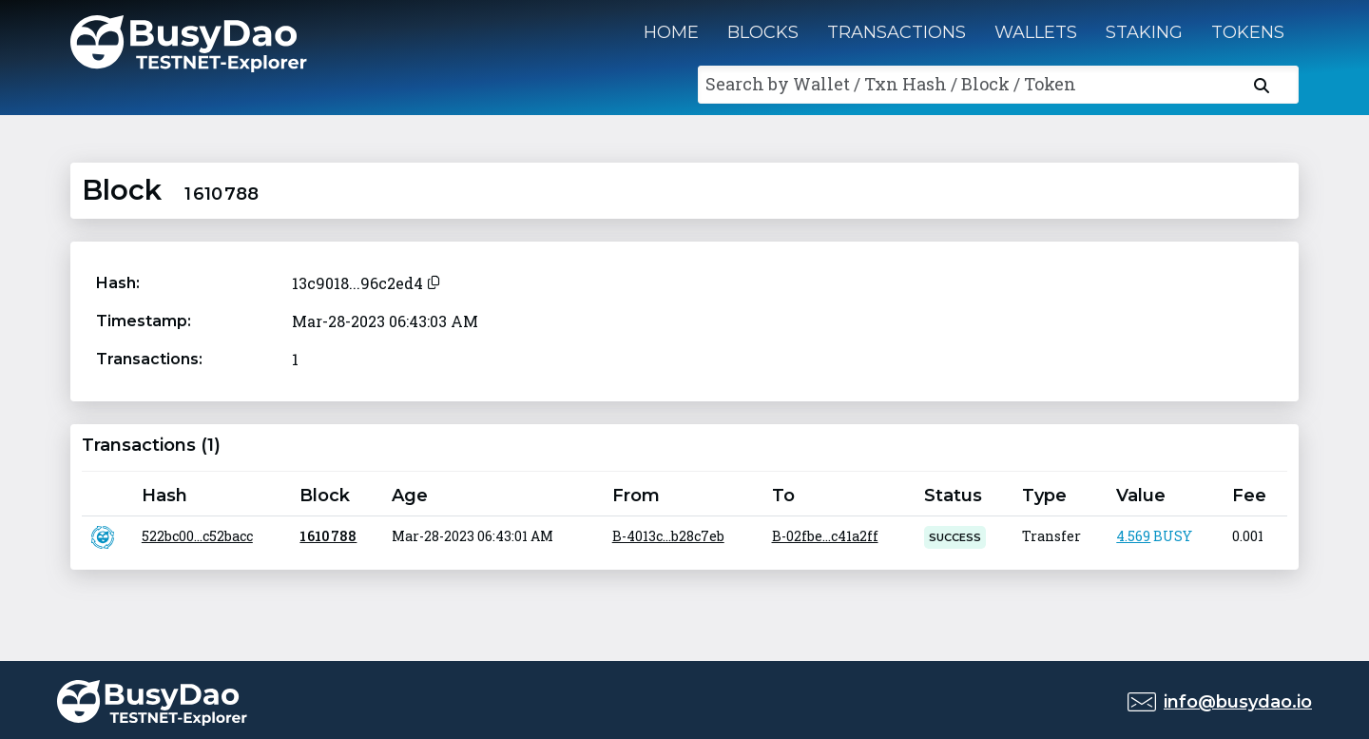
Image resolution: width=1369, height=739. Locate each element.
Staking (1144, 32)
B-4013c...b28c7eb (668, 536)
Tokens (1247, 32)
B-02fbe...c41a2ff (825, 536)
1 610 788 (328, 536)
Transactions (896, 32)
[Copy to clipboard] (433, 280)
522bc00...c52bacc (197, 536)
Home (671, 32)
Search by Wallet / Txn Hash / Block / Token (890, 83)
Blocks (763, 32)
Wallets (1035, 32)
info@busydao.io (1238, 701)
